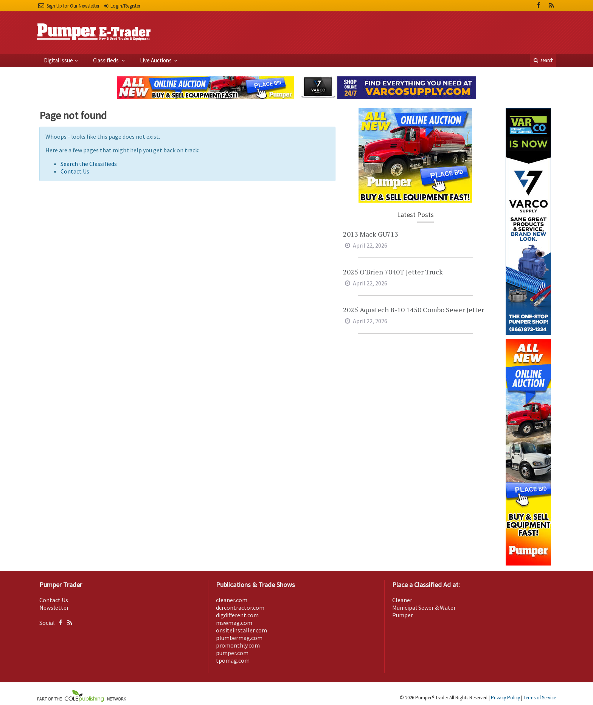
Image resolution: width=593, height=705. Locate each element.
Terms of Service (539, 697)
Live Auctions (156, 60)
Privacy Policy (505, 697)
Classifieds (106, 60)
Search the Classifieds (89, 163)
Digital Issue (58, 60)
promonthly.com (238, 645)
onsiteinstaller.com (241, 630)
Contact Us (75, 171)
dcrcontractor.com (240, 607)
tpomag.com (233, 660)
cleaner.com (231, 600)
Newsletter (54, 607)
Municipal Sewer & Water (424, 607)
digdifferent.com (237, 615)
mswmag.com (234, 622)
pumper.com (232, 653)
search (543, 60)
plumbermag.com (239, 637)
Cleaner (402, 600)
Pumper (402, 615)
